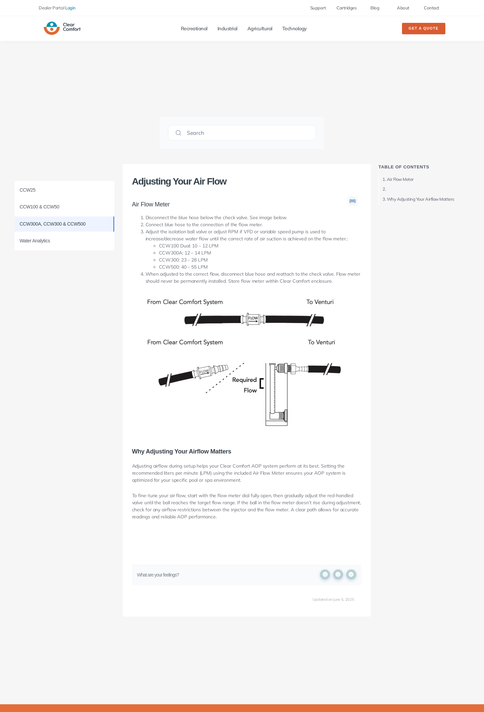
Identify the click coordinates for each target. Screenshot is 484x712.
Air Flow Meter (400, 179)
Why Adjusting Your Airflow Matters (420, 199)
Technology (294, 29)
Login (70, 7)
